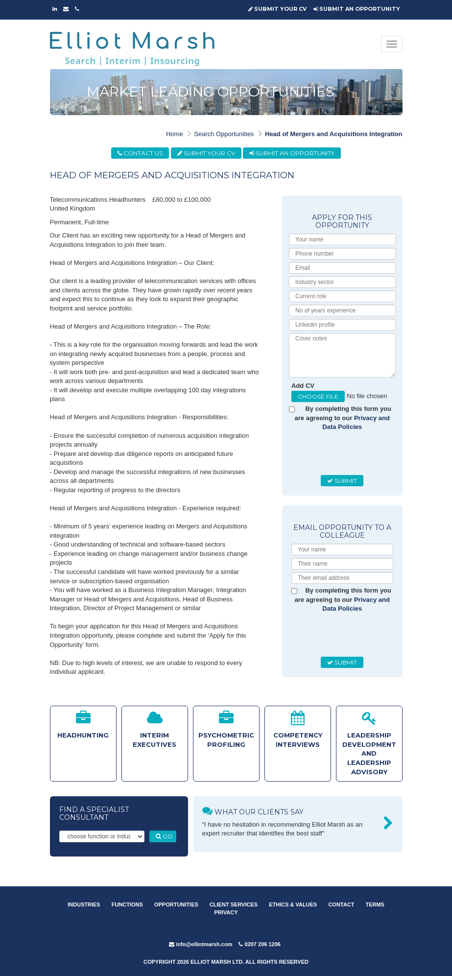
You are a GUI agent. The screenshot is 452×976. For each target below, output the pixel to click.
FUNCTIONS (127, 904)
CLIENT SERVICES (234, 904)
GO (164, 836)
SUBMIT (342, 480)
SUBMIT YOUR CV (277, 8)
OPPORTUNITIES (176, 904)
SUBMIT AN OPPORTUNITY (356, 8)
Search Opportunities (224, 134)
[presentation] (365, 453)
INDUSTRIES (84, 904)
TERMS (374, 904)
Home (174, 134)
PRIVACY (226, 912)
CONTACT (341, 904)
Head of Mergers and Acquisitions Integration (334, 134)
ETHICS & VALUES (293, 904)
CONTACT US (140, 153)
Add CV (302, 385)
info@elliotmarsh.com (200, 944)
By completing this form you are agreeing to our (343, 417)
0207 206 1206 (259, 944)
